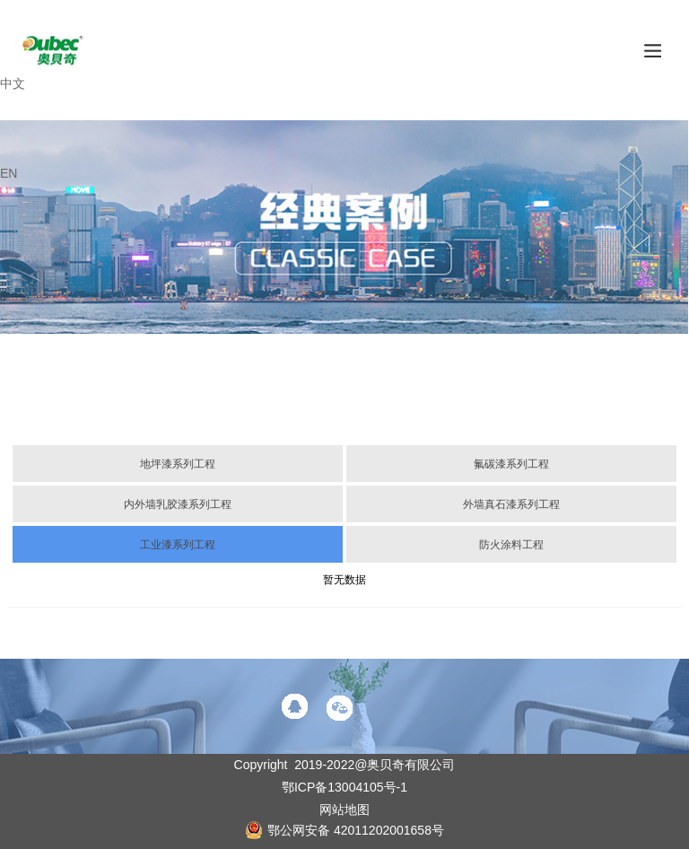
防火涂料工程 (511, 544)
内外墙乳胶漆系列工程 (177, 504)
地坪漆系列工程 (177, 464)
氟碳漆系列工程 (511, 464)
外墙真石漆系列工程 (511, 504)
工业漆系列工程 (177, 544)
